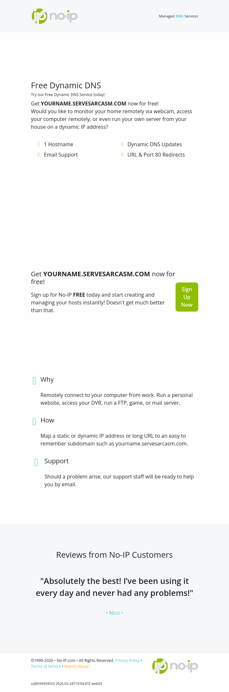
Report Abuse (76, 666)
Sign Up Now (186, 297)
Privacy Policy (127, 660)
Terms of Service (46, 666)
